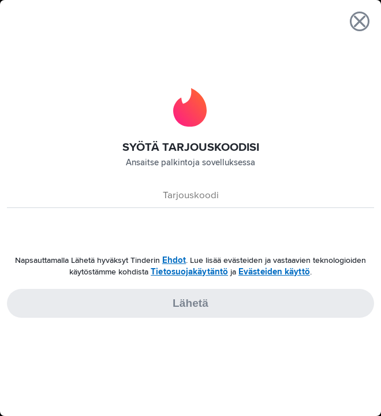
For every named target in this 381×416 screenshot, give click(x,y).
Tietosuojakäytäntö (189, 271)
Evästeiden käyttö (274, 271)
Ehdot (174, 260)
